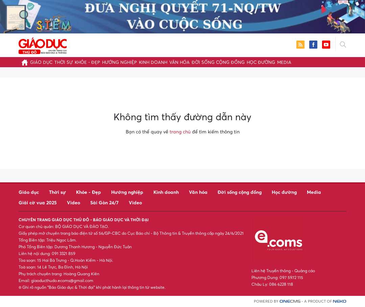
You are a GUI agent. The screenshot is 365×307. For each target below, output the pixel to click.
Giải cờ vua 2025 (38, 202)
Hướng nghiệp (119, 62)
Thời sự (63, 62)
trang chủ (180, 131)
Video (73, 202)
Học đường (261, 62)
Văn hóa (179, 62)
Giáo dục (41, 62)
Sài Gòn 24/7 (104, 202)
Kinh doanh (153, 62)
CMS (289, 301)
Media (284, 62)
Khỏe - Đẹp (87, 62)
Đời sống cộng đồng (218, 62)
